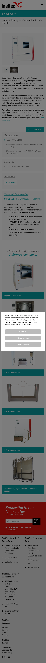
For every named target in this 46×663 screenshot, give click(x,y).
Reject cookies (23, 338)
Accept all (22, 332)
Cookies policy (26, 324)
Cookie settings (23, 344)
